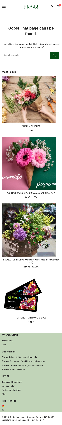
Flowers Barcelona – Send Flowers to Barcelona (23, 361)
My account (7, 340)
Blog (4, 394)
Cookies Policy (8, 386)
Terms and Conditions (12, 382)
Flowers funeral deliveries (13, 369)
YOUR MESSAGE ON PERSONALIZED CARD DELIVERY (31, 193)
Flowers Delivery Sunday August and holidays (22, 365)
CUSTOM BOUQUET (31, 126)
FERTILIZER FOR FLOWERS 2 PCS (31, 318)
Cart (4, 344)
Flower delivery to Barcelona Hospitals (19, 357)
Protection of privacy (11, 390)
